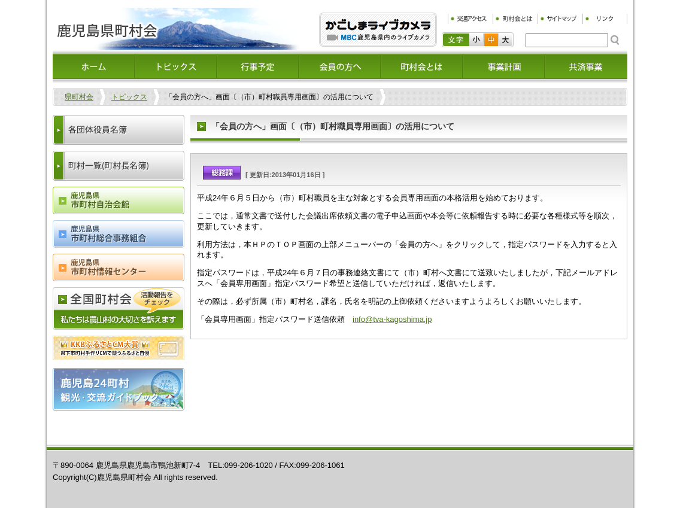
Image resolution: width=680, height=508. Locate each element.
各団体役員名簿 (118, 130)
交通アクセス (470, 19)
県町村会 (79, 97)
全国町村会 (118, 308)
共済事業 (586, 66)
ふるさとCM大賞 (118, 348)
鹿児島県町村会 (176, 29)
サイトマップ (560, 19)
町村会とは (515, 19)
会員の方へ (340, 66)
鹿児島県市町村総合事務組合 (118, 234)
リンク (604, 19)
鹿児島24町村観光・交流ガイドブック (118, 389)
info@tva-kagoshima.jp (392, 319)
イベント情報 (258, 66)
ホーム (94, 66)
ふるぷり (378, 29)
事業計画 (504, 66)
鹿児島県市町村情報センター (118, 267)
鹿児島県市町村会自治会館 (118, 200)
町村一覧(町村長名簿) (118, 166)
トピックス (176, 66)
